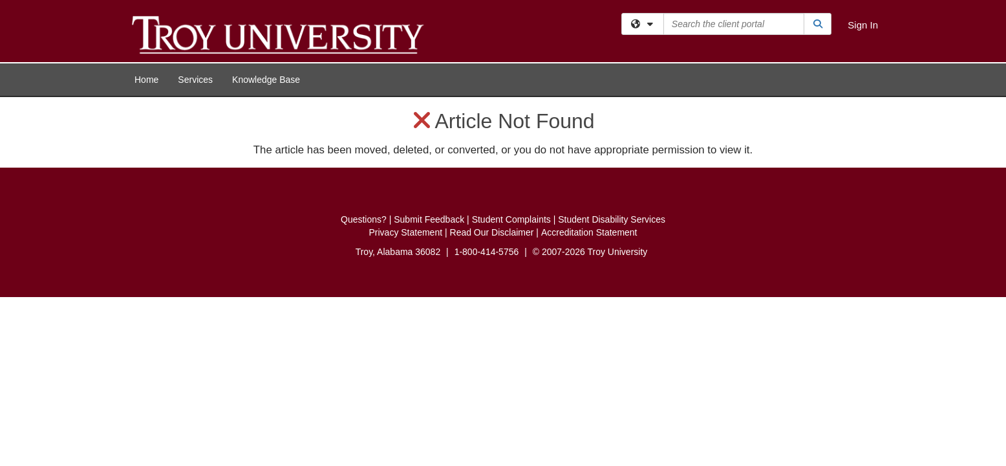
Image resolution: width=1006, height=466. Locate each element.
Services (195, 79)
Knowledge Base (266, 79)
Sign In (863, 24)
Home (146, 79)
